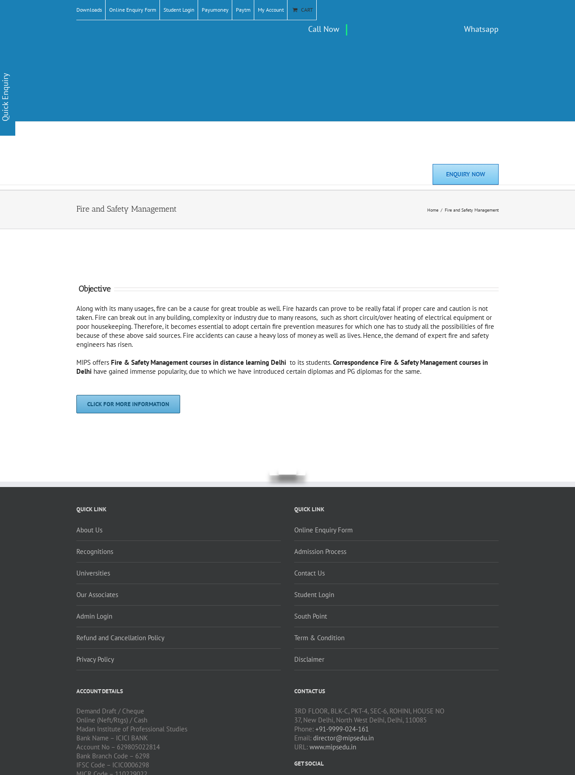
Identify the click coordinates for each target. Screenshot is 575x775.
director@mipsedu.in (343, 738)
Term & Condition (319, 637)
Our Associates (97, 594)
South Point (310, 616)
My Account (271, 9)
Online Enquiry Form (132, 9)
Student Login (179, 9)
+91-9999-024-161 (342, 729)
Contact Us (309, 573)
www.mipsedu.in (333, 747)
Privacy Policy (95, 659)
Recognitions (94, 551)
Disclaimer (309, 659)
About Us (89, 530)
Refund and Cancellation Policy (120, 637)
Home (432, 210)
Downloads (89, 9)
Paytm (243, 9)
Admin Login (94, 616)
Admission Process (320, 551)
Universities (93, 573)
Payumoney (215, 9)
